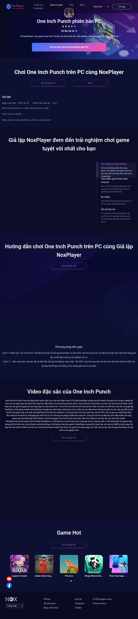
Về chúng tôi (50, 603)
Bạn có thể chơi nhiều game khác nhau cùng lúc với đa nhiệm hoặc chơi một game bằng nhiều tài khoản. (116, 189)
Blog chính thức (51, 607)
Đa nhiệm (105, 197)
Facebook (38, 8)
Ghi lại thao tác (108, 209)
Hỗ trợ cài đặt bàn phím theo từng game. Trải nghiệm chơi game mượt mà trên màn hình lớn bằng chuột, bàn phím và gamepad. (116, 172)
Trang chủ (38, 5)
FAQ (71, 5)
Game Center (56, 5)
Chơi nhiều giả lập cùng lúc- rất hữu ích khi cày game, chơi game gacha (116, 202)
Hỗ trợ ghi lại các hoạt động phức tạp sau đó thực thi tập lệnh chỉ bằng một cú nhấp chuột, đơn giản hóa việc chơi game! (115, 217)
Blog (82, 5)
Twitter (78, 607)
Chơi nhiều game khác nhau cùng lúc (114, 180)
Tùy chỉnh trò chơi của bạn (113, 164)
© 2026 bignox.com (102, 599)
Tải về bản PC (48, 83)
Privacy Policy (99, 603)
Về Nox (47, 599)
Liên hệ (78, 599)
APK (90, 83)
